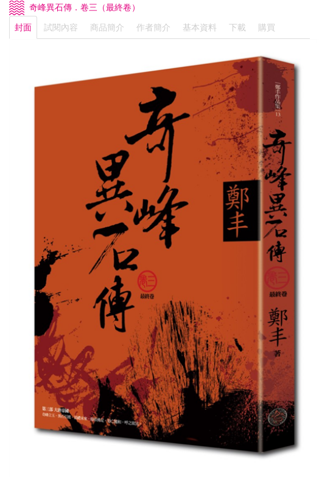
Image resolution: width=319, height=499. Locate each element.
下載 (237, 27)
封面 (23, 27)
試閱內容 (61, 27)
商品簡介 (107, 27)
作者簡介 (153, 27)
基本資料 (200, 27)
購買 (266, 27)
